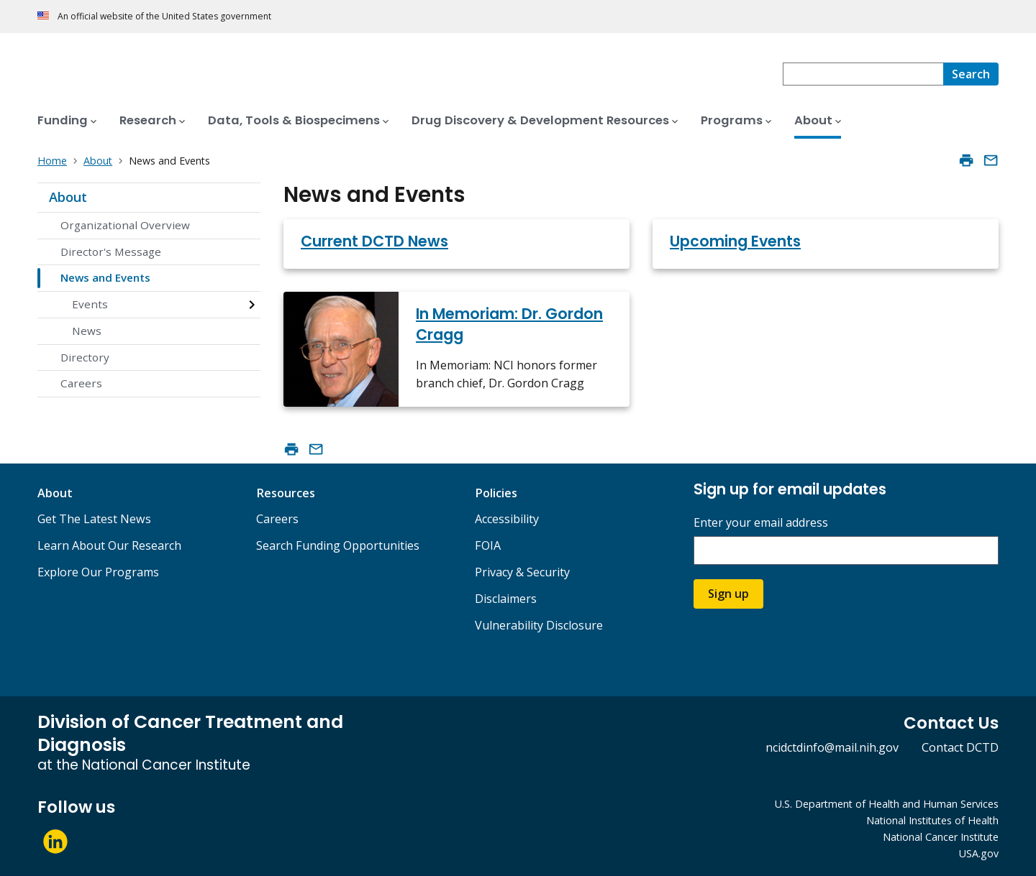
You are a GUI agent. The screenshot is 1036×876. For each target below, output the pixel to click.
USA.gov (979, 853)
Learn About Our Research (109, 545)
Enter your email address (761, 522)
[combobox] (863, 74)
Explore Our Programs (98, 572)
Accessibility (507, 519)
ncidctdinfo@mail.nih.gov (832, 747)
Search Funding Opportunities (337, 545)
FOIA (488, 545)
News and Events (105, 277)
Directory (84, 357)
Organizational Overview (125, 225)
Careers (81, 383)
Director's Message (110, 251)
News (86, 330)
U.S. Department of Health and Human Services (887, 804)
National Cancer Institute (941, 837)
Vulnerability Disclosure (539, 625)
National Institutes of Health (932, 820)
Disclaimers (506, 599)
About (68, 197)
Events (90, 304)
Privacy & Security (522, 572)
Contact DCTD (960, 747)
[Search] (971, 74)
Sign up (728, 593)
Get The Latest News (94, 519)
